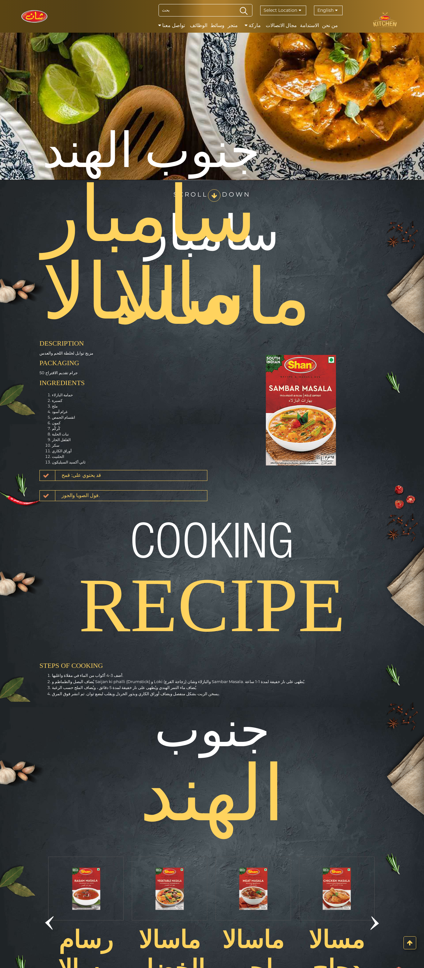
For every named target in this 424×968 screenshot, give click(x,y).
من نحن (330, 25)
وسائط (217, 25)
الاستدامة (309, 25)
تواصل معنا (171, 25)
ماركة (253, 25)
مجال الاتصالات (281, 25)
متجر (233, 25)
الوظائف (198, 25)
